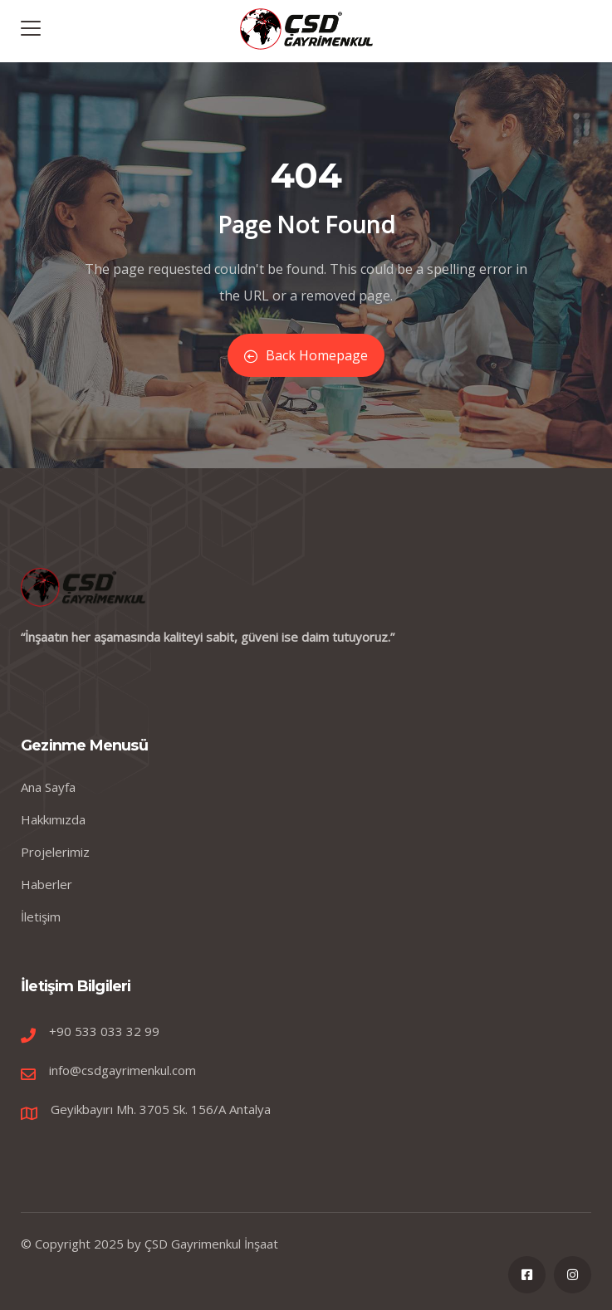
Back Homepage (306, 355)
